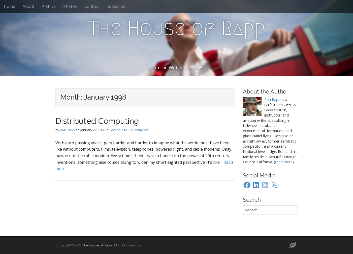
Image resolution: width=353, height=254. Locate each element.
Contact (91, 6)
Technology (118, 130)
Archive (49, 6)
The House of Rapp (176, 28)
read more (284, 161)
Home (9, 6)
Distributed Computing (97, 121)
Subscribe (116, 6)
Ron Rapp (67, 130)
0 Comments (139, 130)
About (28, 6)
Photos (70, 6)
